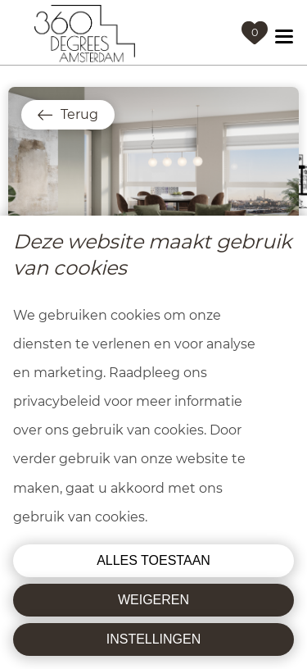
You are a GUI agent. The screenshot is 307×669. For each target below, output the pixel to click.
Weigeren (153, 600)
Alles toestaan (153, 560)
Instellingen (153, 639)
